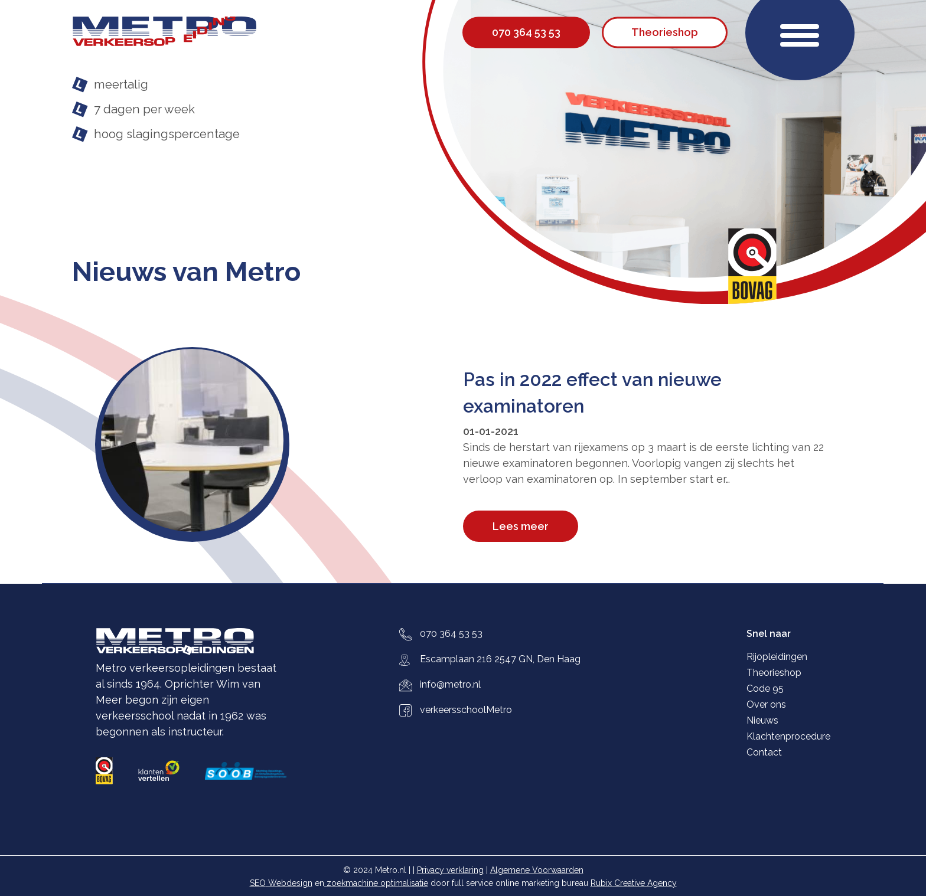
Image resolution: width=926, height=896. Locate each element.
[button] (800, 33)
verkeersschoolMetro (466, 709)
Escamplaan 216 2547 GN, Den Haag (500, 659)
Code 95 (765, 688)
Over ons (766, 704)
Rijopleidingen (776, 656)
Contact (764, 752)
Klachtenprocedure (788, 736)
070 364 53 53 (451, 633)
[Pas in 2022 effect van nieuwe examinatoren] (279, 444)
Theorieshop (773, 672)
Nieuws (762, 720)
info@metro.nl (450, 684)
